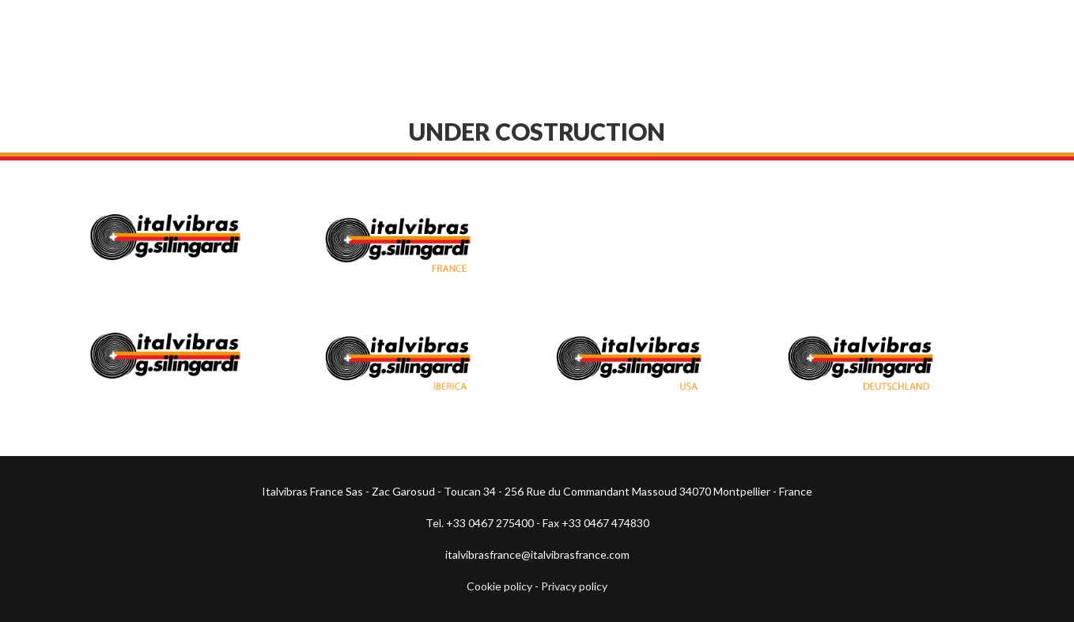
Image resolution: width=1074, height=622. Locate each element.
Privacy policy (574, 586)
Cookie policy (499, 586)
